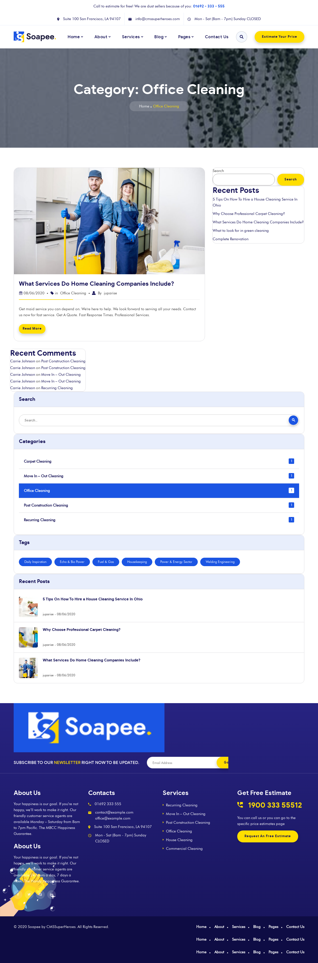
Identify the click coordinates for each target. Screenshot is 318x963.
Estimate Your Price (279, 36)
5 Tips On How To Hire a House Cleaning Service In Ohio (255, 202)
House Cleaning (179, 840)
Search (218, 171)
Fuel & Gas (106, 562)
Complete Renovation (230, 239)
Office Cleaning (73, 293)
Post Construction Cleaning (63, 361)
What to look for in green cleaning (241, 230)
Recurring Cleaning (57, 388)
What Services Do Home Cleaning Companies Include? (96, 284)
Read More (32, 328)
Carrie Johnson (22, 361)
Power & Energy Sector (176, 562)
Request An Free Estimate (267, 836)
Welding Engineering (220, 562)
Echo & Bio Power (72, 562)
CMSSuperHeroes (61, 927)
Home (144, 106)
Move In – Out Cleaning (61, 374)
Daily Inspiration (35, 562)
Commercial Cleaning (184, 848)
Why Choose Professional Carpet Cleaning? (249, 213)
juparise (110, 293)
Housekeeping (137, 562)
